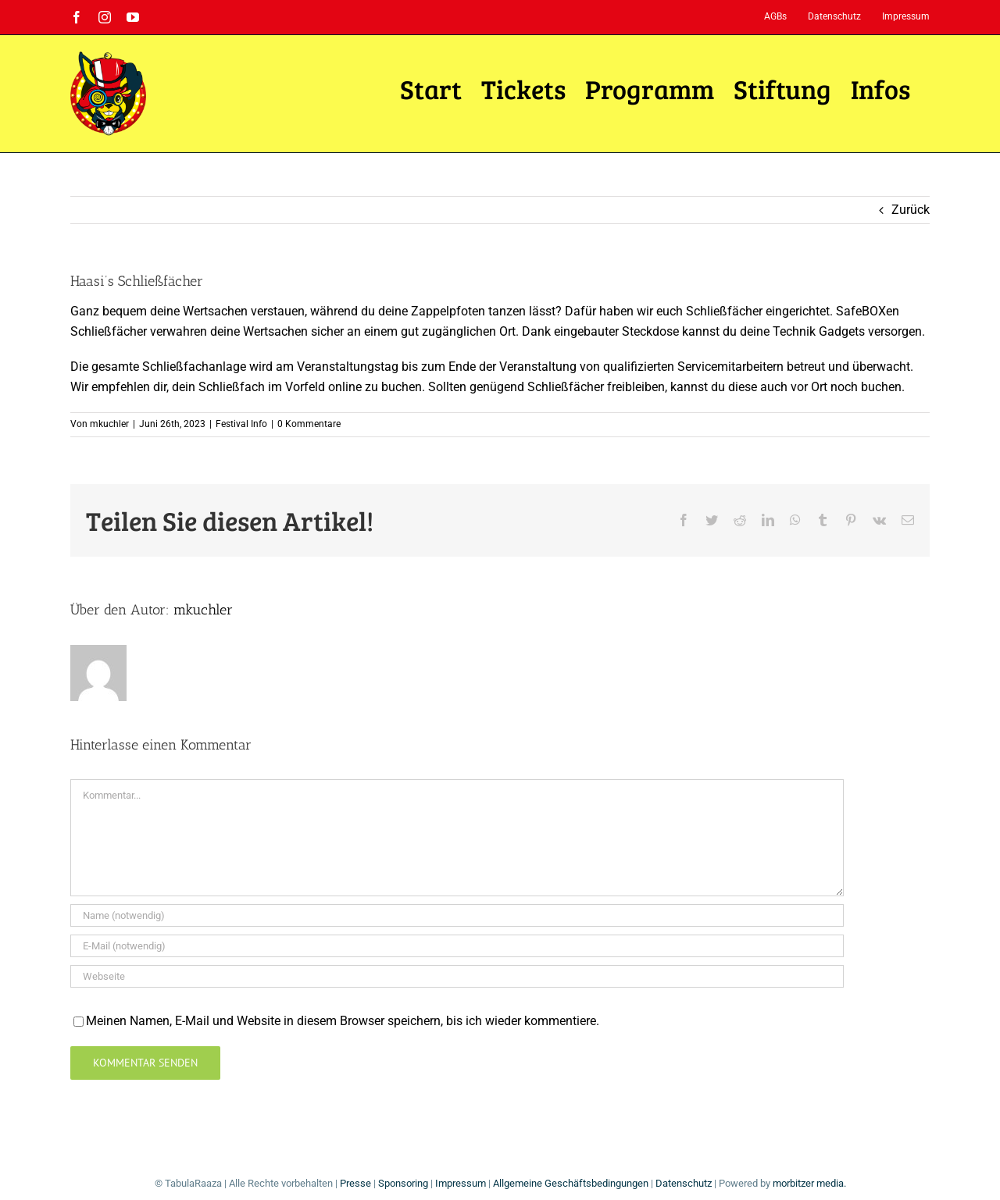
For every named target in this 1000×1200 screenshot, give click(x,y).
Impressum (460, 1183)
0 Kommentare (309, 423)
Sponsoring (403, 1183)
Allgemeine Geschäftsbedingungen (570, 1183)
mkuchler (109, 423)
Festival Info (241, 423)
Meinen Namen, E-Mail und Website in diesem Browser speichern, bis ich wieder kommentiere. (342, 1020)
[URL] (457, 976)
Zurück (910, 209)
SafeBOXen (867, 311)
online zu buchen (375, 386)
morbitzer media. (809, 1183)
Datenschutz (683, 1183)
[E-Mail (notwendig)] (457, 946)
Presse (355, 1183)
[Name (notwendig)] (457, 915)
